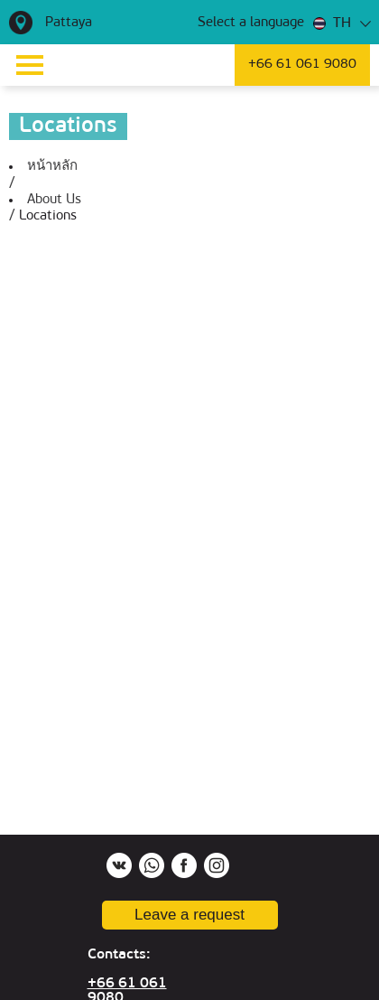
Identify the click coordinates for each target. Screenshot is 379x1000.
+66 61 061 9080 (302, 64)
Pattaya (68, 23)
